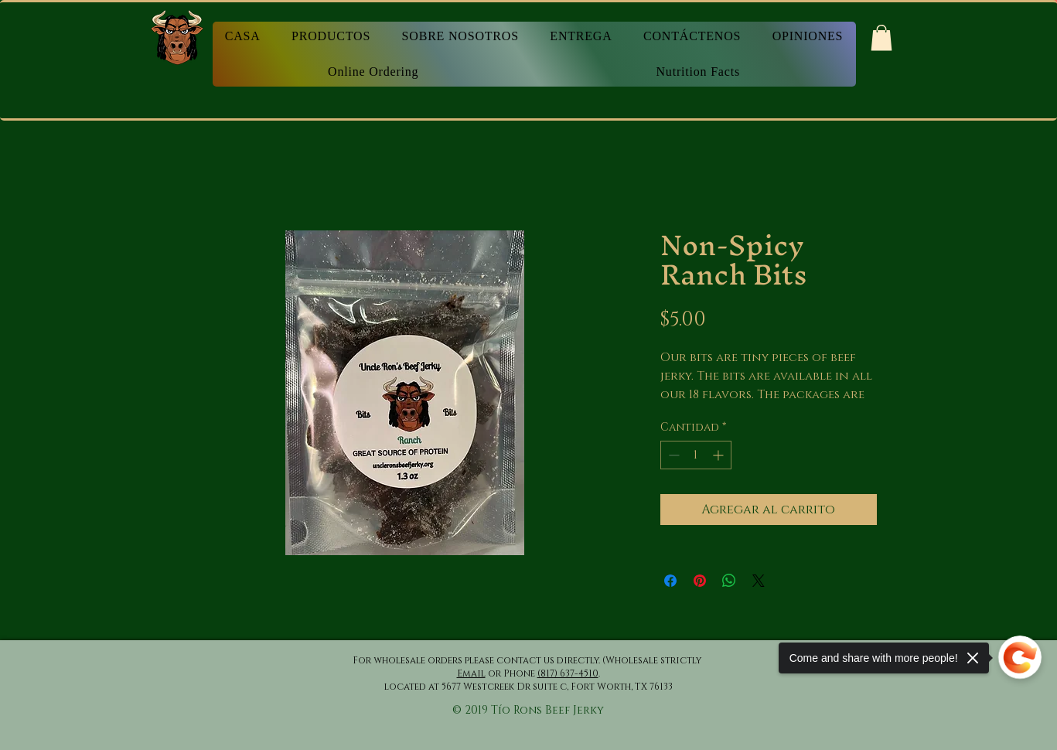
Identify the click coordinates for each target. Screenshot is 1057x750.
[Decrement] (672, 455)
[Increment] (719, 455)
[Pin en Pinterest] (699, 580)
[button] (881, 37)
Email (471, 673)
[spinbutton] (696, 455)
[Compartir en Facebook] (670, 580)
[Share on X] (758, 580)
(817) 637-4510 (567, 673)
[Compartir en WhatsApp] (729, 580)
